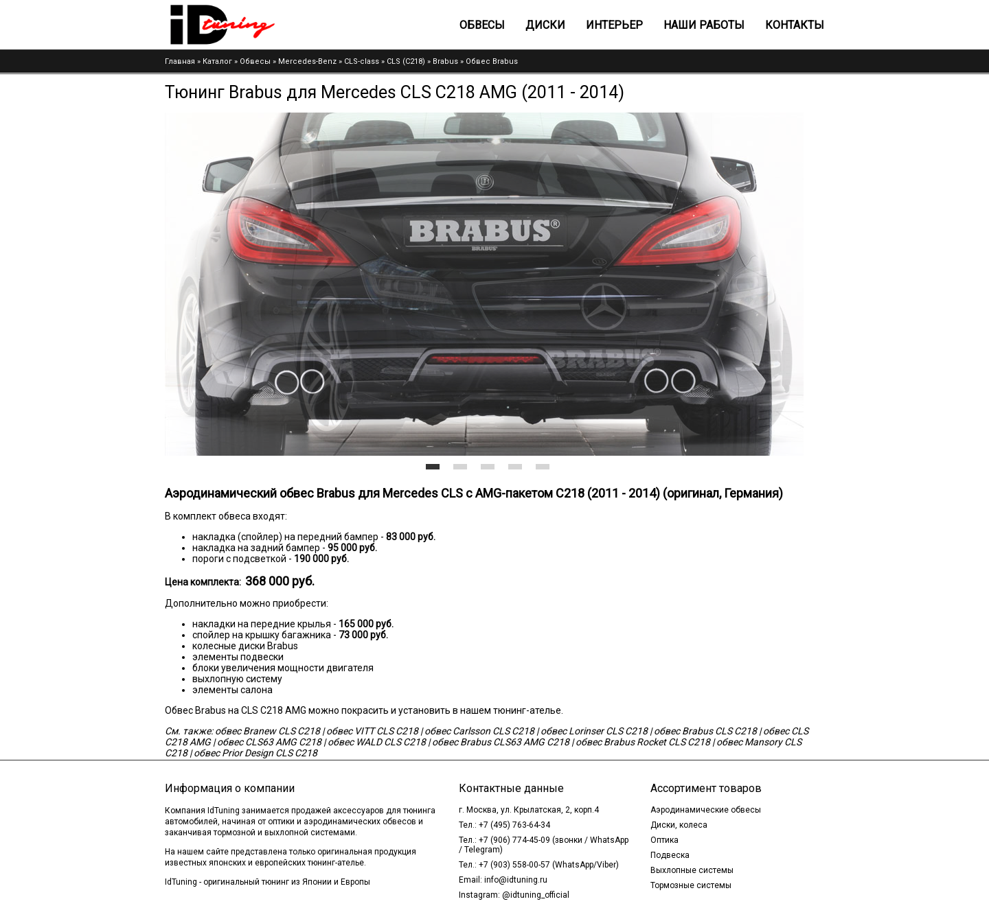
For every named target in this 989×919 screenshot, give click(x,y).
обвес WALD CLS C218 (377, 741)
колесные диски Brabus (245, 645)
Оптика (664, 840)
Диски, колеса (678, 825)
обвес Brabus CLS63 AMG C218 (500, 741)
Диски (545, 25)
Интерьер (614, 25)
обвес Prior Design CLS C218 (255, 752)
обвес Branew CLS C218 (267, 730)
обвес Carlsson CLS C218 (479, 730)
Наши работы (703, 25)
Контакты (794, 25)
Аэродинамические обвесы (705, 810)
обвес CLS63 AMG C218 (269, 741)
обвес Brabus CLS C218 (705, 730)
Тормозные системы (690, 885)
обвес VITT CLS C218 (372, 730)
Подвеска (670, 855)
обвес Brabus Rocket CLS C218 (643, 741)
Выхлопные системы (692, 870)
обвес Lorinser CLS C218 (594, 730)
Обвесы (482, 25)
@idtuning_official (535, 895)
